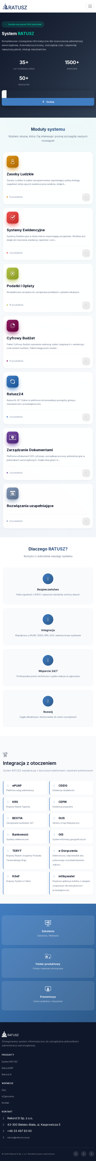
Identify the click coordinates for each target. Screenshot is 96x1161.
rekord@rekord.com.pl (18, 1137)
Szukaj (48, 101)
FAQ (4, 1090)
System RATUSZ (10, 1061)
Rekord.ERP (7, 1068)
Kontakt (5, 1103)
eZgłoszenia (8, 1096)
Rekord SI (6, 1074)
